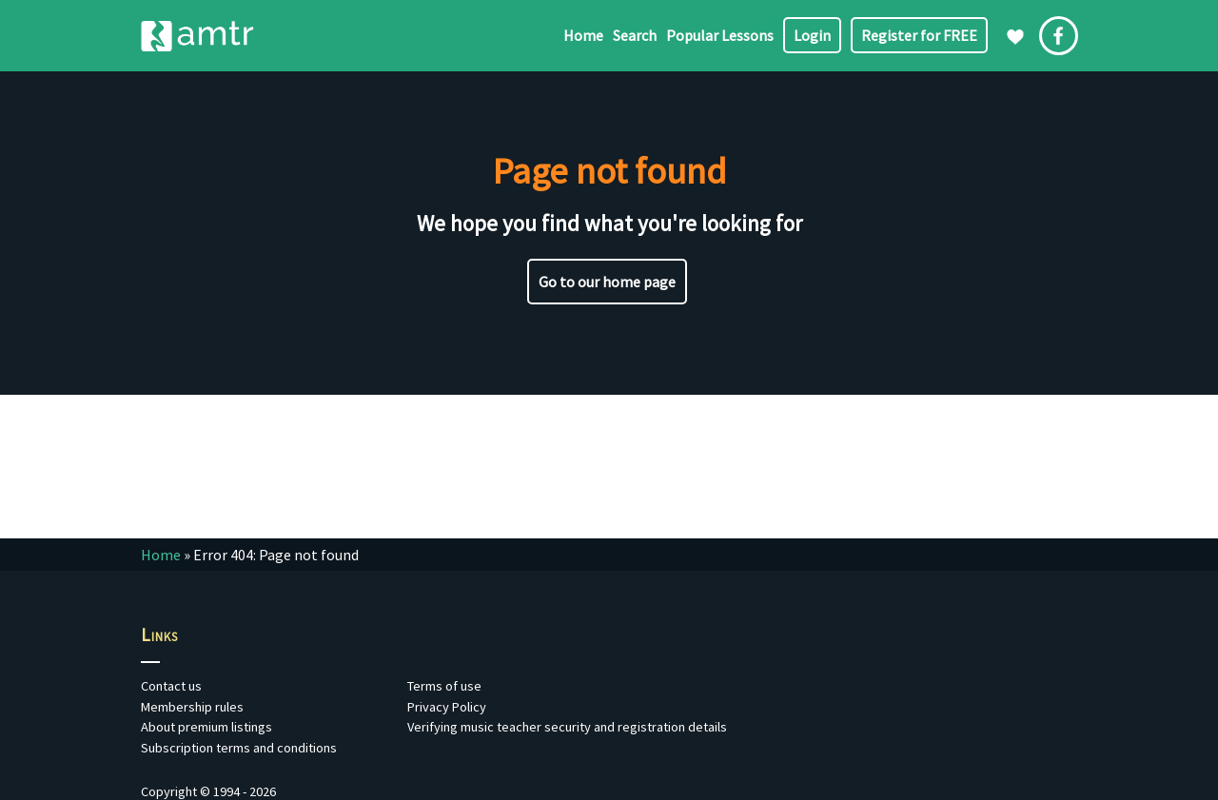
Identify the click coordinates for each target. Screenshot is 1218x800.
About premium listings (206, 726)
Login (812, 35)
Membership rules (192, 706)
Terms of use (444, 685)
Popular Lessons (720, 35)
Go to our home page (607, 281)
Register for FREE (919, 35)
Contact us (171, 685)
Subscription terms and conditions (239, 747)
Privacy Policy (446, 706)
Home (583, 35)
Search (635, 35)
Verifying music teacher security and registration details (567, 726)
